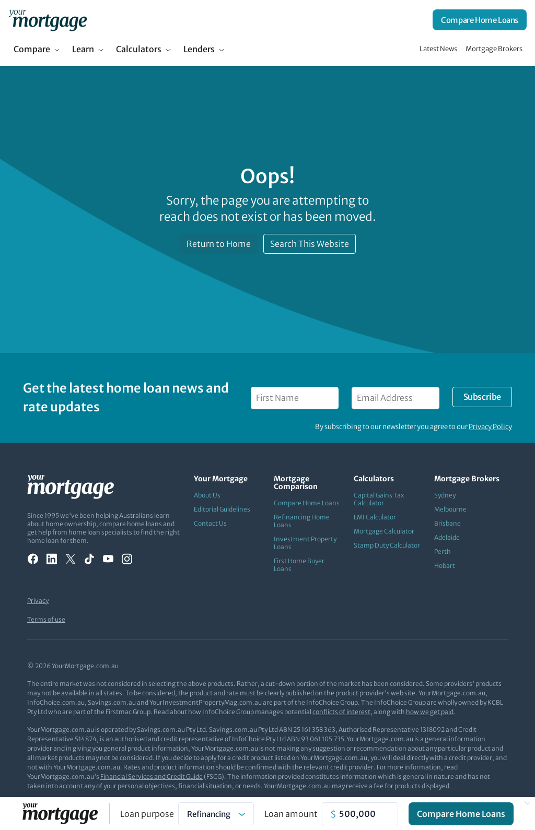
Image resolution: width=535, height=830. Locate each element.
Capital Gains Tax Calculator (379, 499)
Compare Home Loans (479, 20)
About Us (207, 495)
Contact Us (210, 523)
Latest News (438, 48)
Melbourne (450, 509)
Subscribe (482, 397)
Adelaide (447, 537)
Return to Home (219, 244)
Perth (442, 551)
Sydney (445, 495)
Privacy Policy (490, 426)
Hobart (444, 566)
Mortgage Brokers (494, 48)
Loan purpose (147, 814)
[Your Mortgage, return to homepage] (47, 19)
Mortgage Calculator (384, 531)
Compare (32, 49)
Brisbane (447, 523)
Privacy (38, 600)
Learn (83, 49)
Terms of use (46, 619)
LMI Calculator (375, 517)
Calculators (138, 49)
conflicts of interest (341, 712)
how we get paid (429, 712)
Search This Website (309, 244)
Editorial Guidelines (222, 509)
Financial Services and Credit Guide (151, 776)
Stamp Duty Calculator (387, 545)
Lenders (199, 49)
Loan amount (291, 814)
